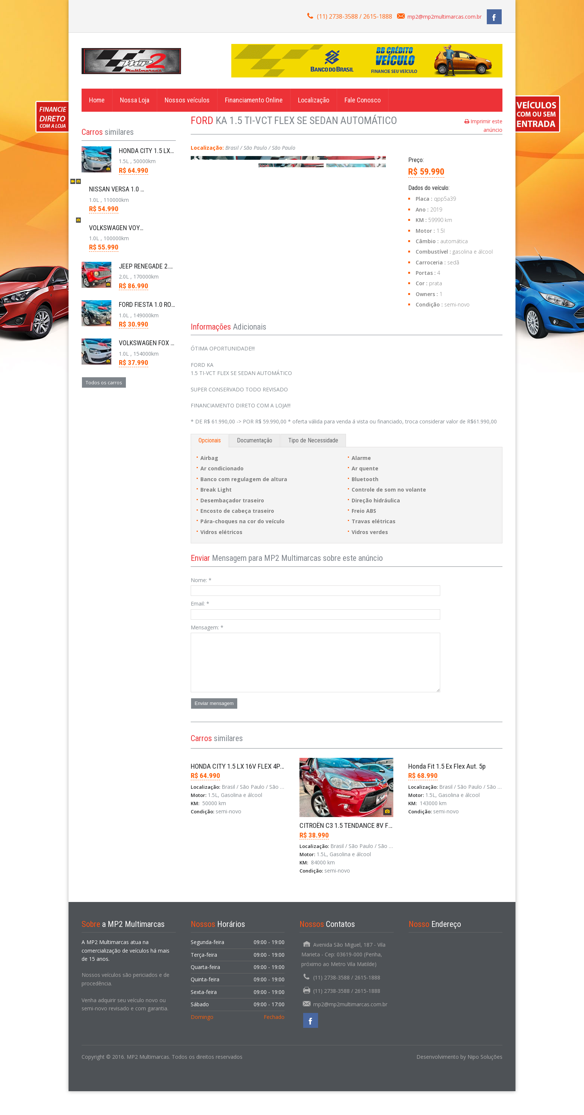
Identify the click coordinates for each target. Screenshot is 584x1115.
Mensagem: (207, 651)
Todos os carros (104, 382)
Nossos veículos (187, 100)
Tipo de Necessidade (313, 464)
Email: (200, 627)
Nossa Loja (134, 100)
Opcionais (210, 464)
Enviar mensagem (214, 727)
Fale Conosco (363, 100)
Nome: (201, 603)
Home (97, 100)
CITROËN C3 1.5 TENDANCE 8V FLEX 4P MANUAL (366, 849)
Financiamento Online (254, 100)
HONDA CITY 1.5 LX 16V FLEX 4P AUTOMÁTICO (255, 790)
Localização (313, 100)
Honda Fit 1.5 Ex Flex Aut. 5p (447, 790)
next (378, 221)
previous (198, 221)
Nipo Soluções (484, 1080)
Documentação (254, 464)
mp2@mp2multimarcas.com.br (444, 16)
